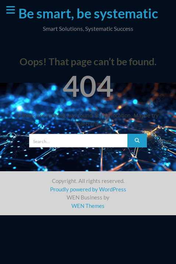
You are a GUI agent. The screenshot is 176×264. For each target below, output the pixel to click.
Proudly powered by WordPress (88, 189)
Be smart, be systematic (88, 13)
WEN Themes (88, 205)
